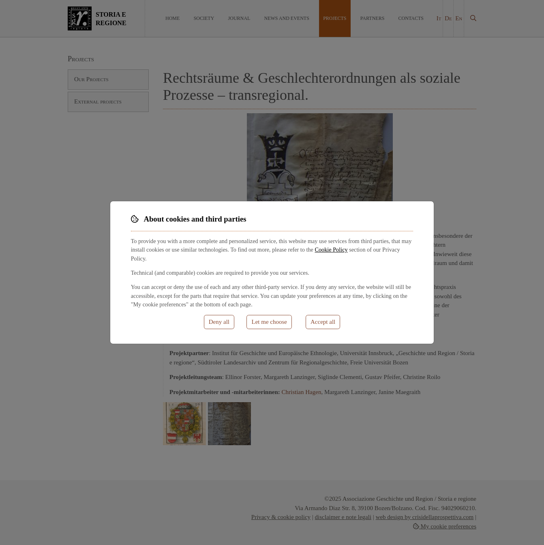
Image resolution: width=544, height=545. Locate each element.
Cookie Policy (331, 249)
